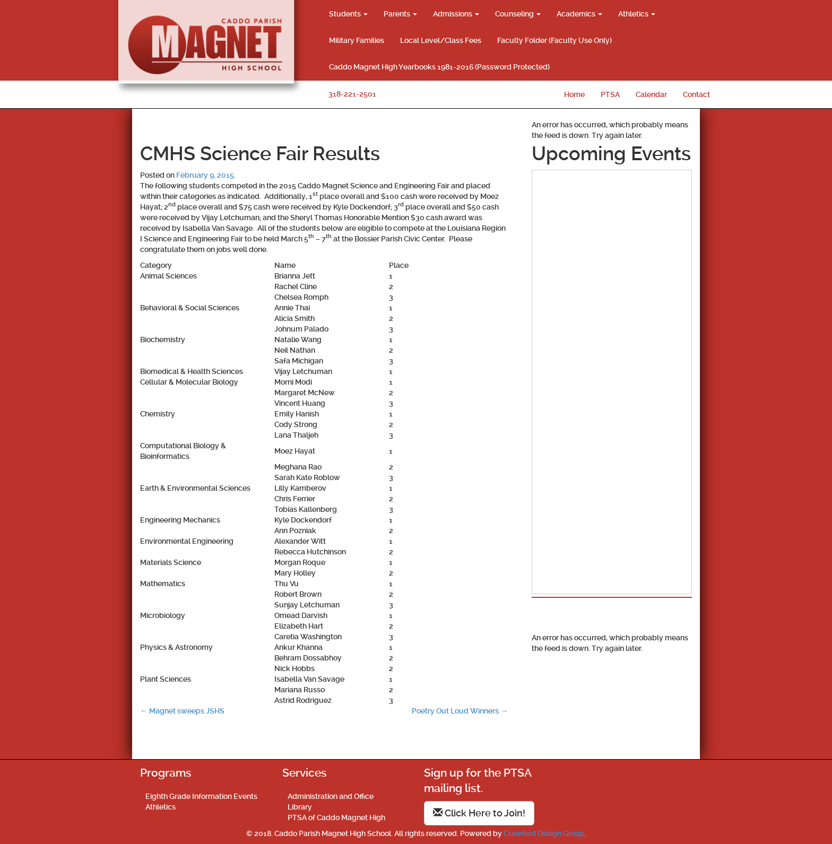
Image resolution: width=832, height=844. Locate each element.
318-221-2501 (352, 94)
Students (348, 14)
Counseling (518, 14)
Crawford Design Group (544, 833)
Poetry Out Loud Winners (460, 711)
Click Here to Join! (479, 813)
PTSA (610, 94)
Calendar (651, 94)
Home (574, 94)
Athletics (636, 14)
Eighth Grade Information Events (201, 796)
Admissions (456, 14)
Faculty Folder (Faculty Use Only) (554, 40)
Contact (696, 94)
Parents (400, 14)
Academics (579, 14)
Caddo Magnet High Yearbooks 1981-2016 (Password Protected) (439, 67)
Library (300, 807)
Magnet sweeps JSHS (182, 711)
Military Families (356, 40)
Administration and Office (331, 796)
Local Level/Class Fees (440, 40)
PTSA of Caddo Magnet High (336, 817)
